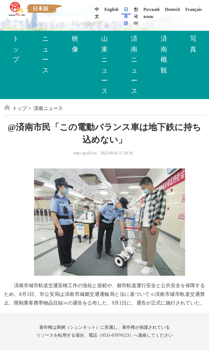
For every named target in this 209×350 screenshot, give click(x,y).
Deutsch (172, 9)
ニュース (45, 54)
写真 (193, 44)
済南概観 (164, 54)
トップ (16, 49)
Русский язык (151, 10)
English (111, 9)
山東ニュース (104, 64)
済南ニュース (134, 64)
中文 (97, 10)
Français (193, 9)
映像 (75, 44)
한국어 (136, 10)
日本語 (126, 10)
